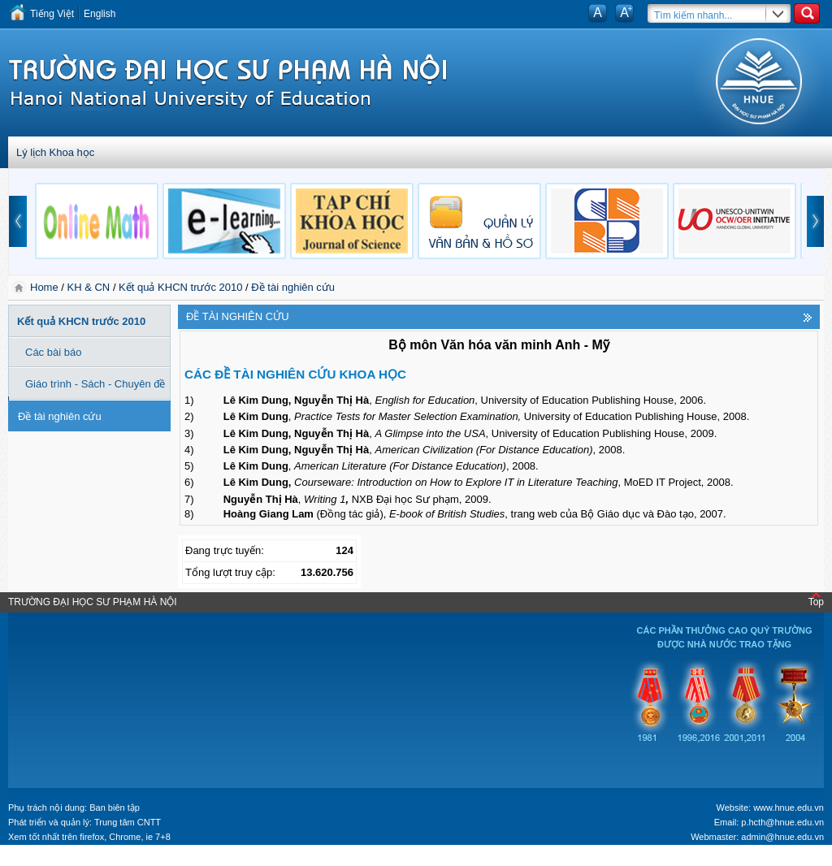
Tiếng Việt (52, 13)
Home (45, 287)
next (816, 221)
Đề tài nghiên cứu (293, 287)
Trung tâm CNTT (127, 822)
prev (18, 221)
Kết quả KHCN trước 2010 (180, 287)
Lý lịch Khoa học (55, 152)
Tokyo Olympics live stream (59, 860)
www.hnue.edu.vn (788, 807)
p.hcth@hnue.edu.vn (782, 822)
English (99, 13)
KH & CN (88, 287)
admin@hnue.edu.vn (782, 837)
